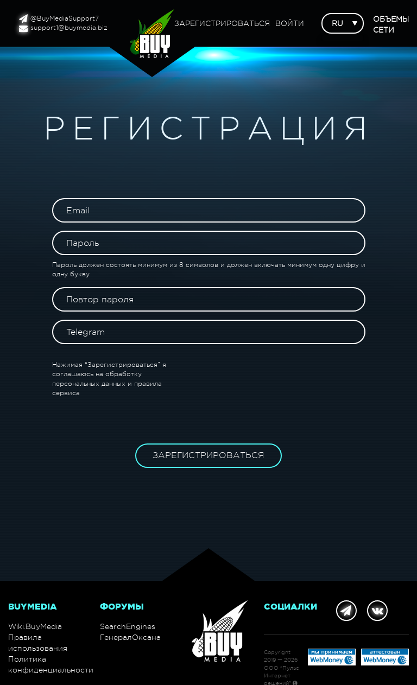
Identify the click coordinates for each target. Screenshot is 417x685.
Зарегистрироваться (222, 23)
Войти (289, 23)
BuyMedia (32, 606)
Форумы (122, 606)
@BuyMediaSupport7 (59, 18)
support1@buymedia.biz (63, 28)
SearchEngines (127, 626)
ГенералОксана (130, 637)
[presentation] (282, 381)
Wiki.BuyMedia (35, 626)
